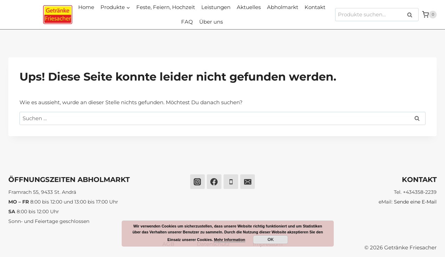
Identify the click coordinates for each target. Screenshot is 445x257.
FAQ (187, 21)
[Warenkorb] (429, 14)
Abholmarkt (282, 7)
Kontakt (315, 7)
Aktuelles (249, 7)
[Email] (247, 181)
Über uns (211, 21)
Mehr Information (229, 240)
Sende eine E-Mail (415, 202)
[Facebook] (214, 181)
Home (86, 7)
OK (270, 239)
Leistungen (215, 7)
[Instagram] (197, 181)
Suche (412, 14)
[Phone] (231, 181)
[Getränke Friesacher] (57, 14)
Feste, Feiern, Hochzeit (165, 7)
